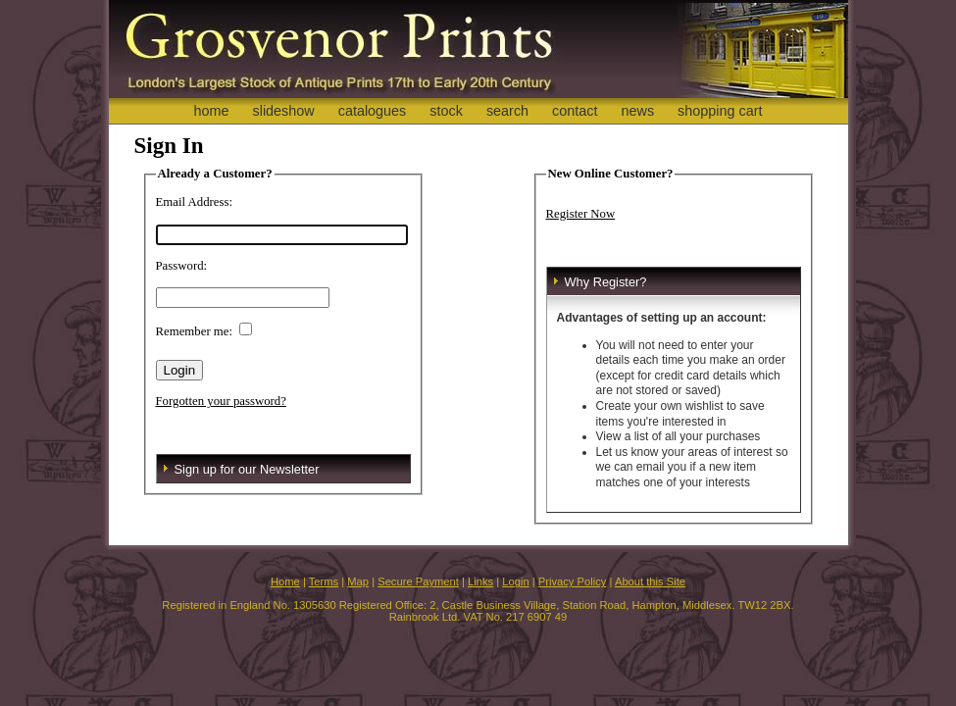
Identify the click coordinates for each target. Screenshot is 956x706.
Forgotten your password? (221, 401)
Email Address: (194, 202)
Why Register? (606, 282)
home (210, 111)
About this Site (650, 581)
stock (446, 111)
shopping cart (720, 111)
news (638, 111)
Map (358, 581)
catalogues (372, 111)
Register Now (581, 214)
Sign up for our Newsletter (247, 469)
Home (285, 581)
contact (574, 111)
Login (515, 581)
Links (480, 581)
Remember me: (194, 331)
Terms (323, 581)
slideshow (283, 111)
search (507, 111)
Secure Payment (418, 581)
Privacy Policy (572, 581)
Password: (182, 266)
